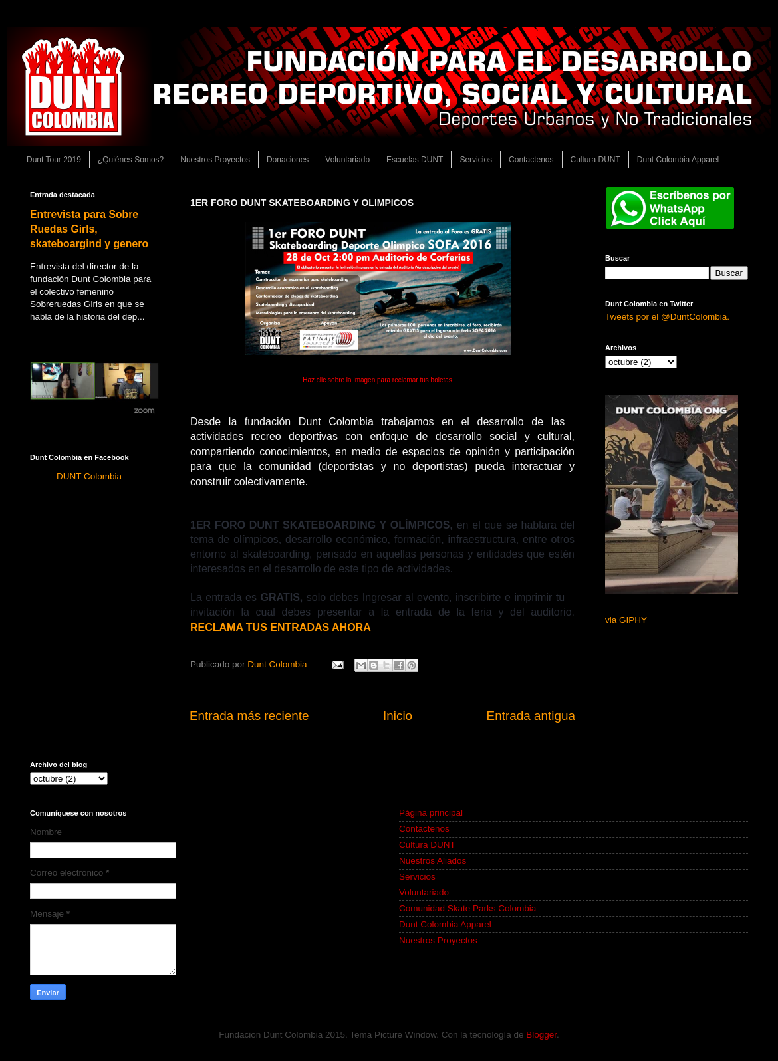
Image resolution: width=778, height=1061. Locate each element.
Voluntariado (347, 159)
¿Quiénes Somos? (131, 159)
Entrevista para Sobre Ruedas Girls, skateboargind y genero (89, 229)
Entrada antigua (531, 716)
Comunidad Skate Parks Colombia (467, 908)
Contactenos (531, 159)
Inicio (397, 716)
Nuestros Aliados (432, 861)
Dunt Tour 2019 (54, 159)
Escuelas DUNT (414, 159)
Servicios (475, 159)
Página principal (431, 813)
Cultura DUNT (595, 159)
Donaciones (288, 159)
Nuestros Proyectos (215, 159)
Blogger (541, 1035)
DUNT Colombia (89, 476)
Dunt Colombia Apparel (678, 159)
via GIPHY (626, 620)
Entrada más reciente (249, 716)
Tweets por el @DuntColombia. (667, 317)
